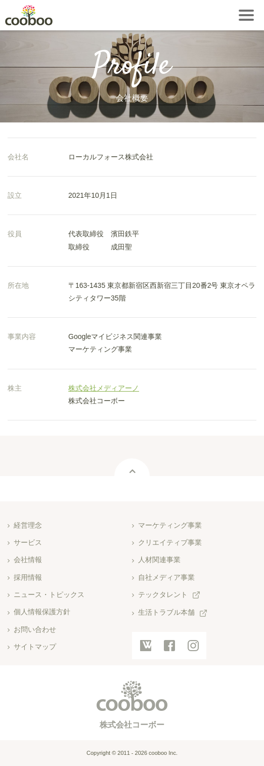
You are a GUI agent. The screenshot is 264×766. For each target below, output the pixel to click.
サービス (28, 542)
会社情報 (28, 560)
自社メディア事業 (166, 577)
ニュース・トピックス (49, 594)
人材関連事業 (159, 560)
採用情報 (28, 577)
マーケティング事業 (170, 525)
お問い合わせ (35, 629)
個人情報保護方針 (42, 612)
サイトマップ (35, 647)
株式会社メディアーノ (103, 388)
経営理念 (28, 525)
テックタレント (163, 594)
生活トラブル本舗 (166, 612)
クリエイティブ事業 (170, 542)
